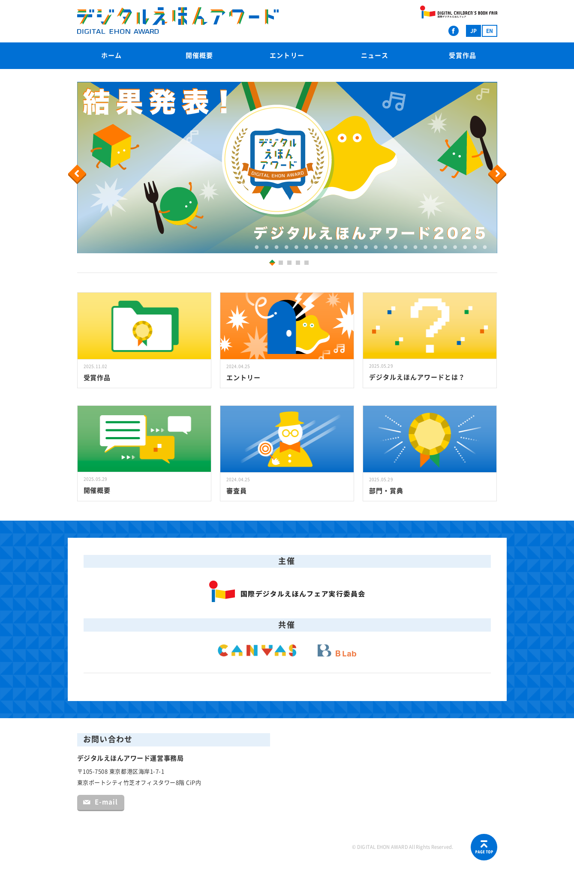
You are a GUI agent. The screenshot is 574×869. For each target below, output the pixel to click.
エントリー (287, 55)
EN (489, 30)
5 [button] (308, 264)
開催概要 (199, 55)
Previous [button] (78, 174)
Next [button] (498, 174)
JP (473, 30)
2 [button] (282, 264)
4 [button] (299, 264)
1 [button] (270, 262)
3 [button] (290, 264)
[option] (287, 167)
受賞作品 (462, 55)
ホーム (111, 55)
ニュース (374, 55)
